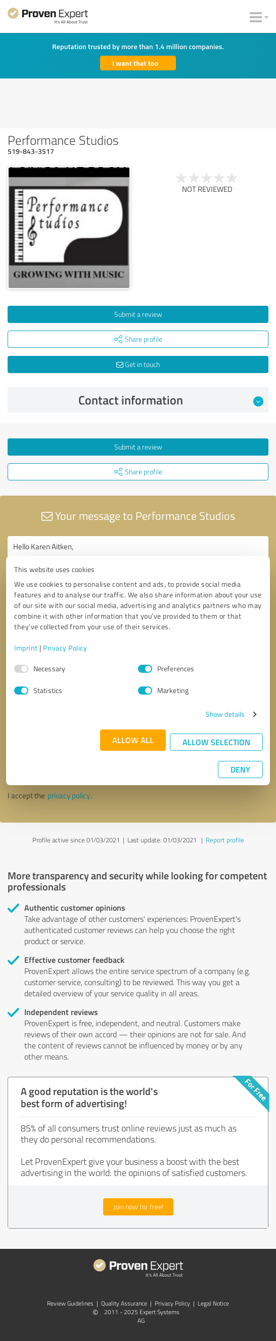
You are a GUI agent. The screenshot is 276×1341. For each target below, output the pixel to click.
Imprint (26, 648)
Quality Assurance (124, 1303)
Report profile (225, 839)
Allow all (133, 740)
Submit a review (138, 314)
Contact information (171, 400)
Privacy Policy (65, 648)
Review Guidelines (70, 1303)
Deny (240, 769)
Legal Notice (213, 1303)
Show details (225, 714)
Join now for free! (138, 1206)
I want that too (135, 63)
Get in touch (138, 364)
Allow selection (216, 742)
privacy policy (69, 795)
